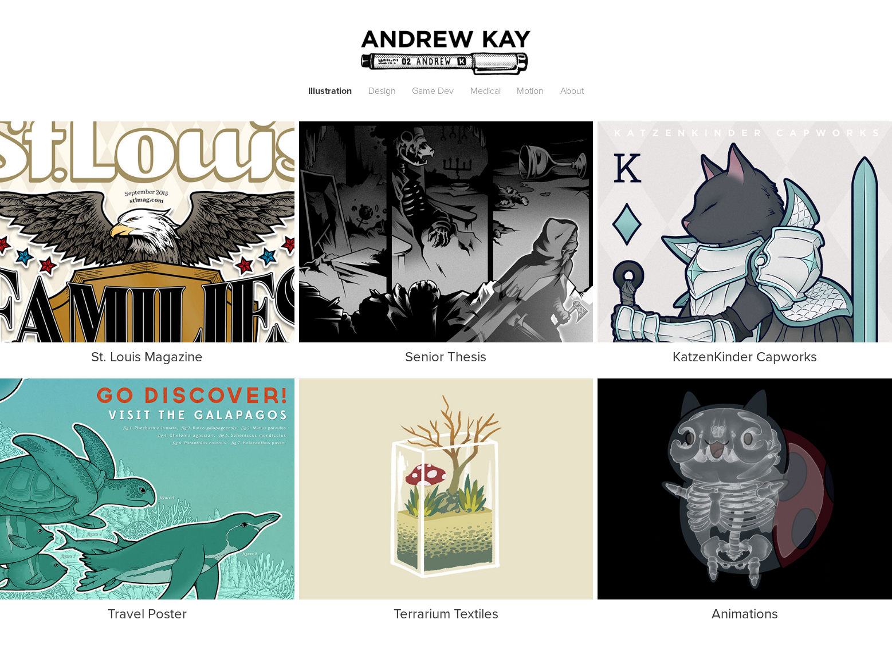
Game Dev (433, 90)
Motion (530, 90)
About (572, 90)
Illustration (330, 90)
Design (382, 90)
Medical (485, 90)
